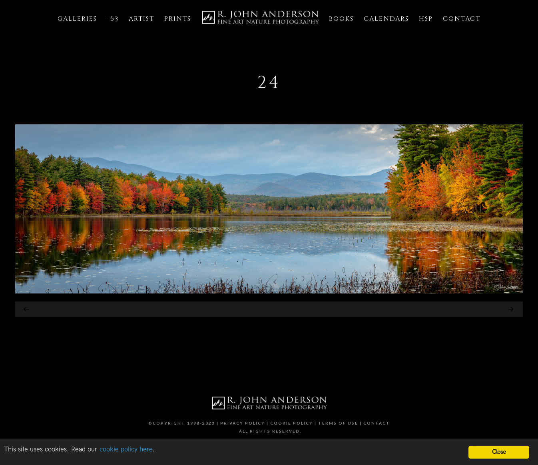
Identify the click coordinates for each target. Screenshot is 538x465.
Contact (376, 423)
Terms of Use (338, 423)
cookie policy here (126, 449)
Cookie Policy (291, 423)
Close (499, 452)
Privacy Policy (242, 423)
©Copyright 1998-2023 (181, 423)
